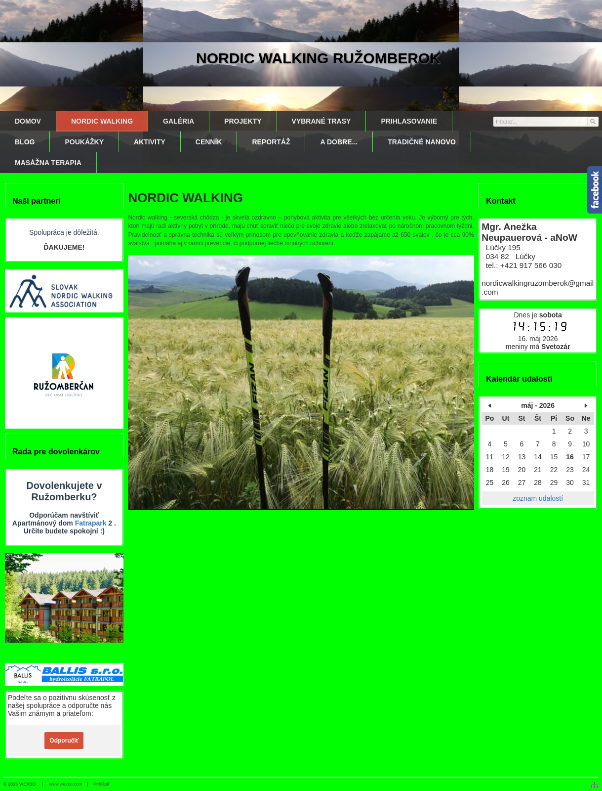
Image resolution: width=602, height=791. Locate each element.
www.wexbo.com (65, 784)
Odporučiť (64, 740)
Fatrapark (91, 523)
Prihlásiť (101, 784)
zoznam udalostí (538, 498)
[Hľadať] (592, 121)
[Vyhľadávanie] (546, 122)
